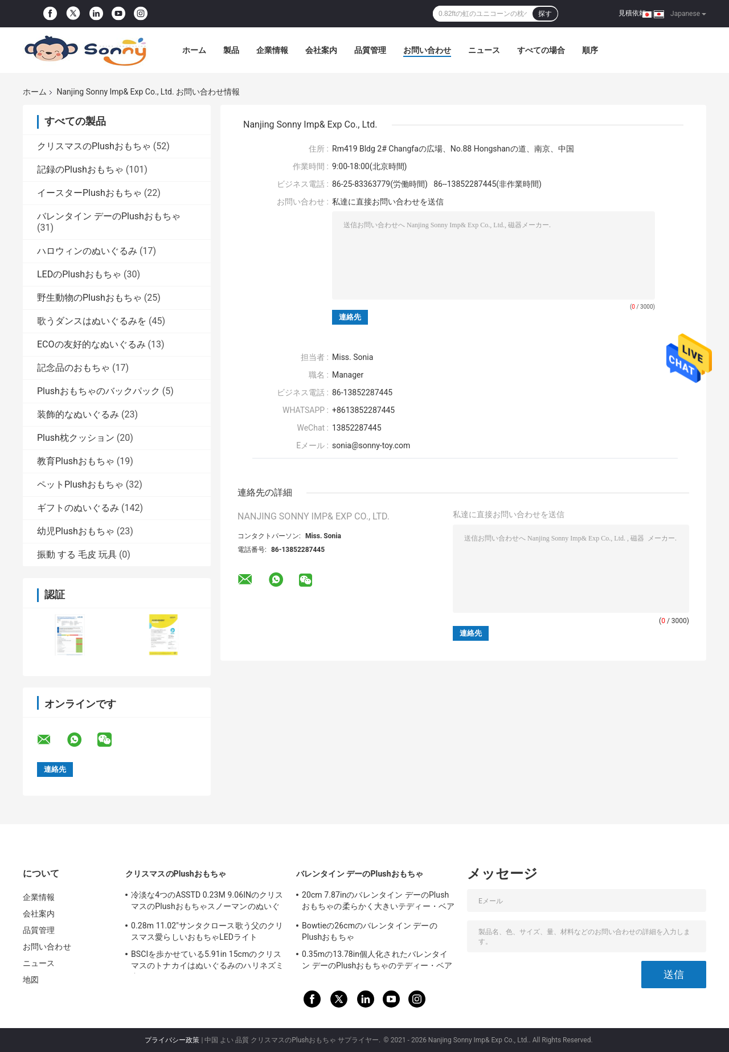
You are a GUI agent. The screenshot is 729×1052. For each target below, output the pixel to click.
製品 (231, 50)
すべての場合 (541, 50)
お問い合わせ (427, 50)
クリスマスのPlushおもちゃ (94, 146)
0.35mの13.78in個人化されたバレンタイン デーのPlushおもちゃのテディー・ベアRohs (377, 961)
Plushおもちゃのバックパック (98, 391)
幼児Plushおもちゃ (75, 531)
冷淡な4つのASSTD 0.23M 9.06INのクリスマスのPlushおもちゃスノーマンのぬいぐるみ (207, 902)
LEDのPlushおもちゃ (79, 274)
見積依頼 (632, 13)
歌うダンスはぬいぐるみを (91, 321)
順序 (590, 50)
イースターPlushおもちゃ (89, 192)
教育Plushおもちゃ (75, 461)
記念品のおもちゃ (73, 367)
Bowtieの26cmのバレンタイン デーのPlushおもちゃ (369, 931)
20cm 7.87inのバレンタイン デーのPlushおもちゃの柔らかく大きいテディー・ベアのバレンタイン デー (378, 902)
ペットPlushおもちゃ (80, 484)
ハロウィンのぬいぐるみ (87, 250)
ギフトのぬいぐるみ (78, 507)
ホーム (194, 50)
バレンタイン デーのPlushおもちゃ (109, 216)
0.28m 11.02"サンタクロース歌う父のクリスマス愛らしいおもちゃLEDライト (207, 931)
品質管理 (370, 50)
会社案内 (321, 50)
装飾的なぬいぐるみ (78, 414)
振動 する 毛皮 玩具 (77, 554)
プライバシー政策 (172, 1040)
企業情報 (272, 50)
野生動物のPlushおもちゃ (89, 297)
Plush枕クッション (75, 437)
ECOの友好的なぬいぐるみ (91, 344)
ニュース (484, 50)
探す (545, 14)
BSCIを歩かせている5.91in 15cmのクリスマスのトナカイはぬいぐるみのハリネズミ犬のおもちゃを (207, 961)
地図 (31, 979)
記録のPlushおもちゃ (80, 169)
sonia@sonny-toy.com (371, 445)
